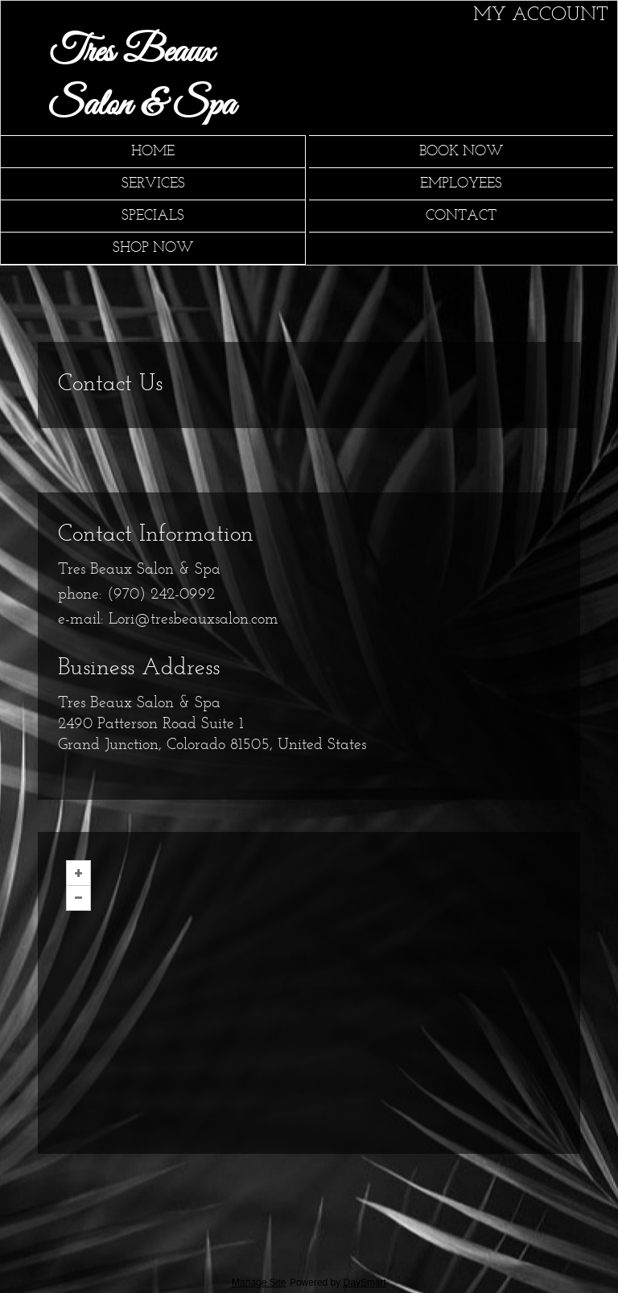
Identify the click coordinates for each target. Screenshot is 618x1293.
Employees (461, 183)
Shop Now (153, 248)
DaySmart (365, 1282)
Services (153, 183)
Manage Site (259, 1282)
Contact (461, 216)
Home (153, 151)
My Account (540, 15)
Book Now (461, 151)
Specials (153, 216)
